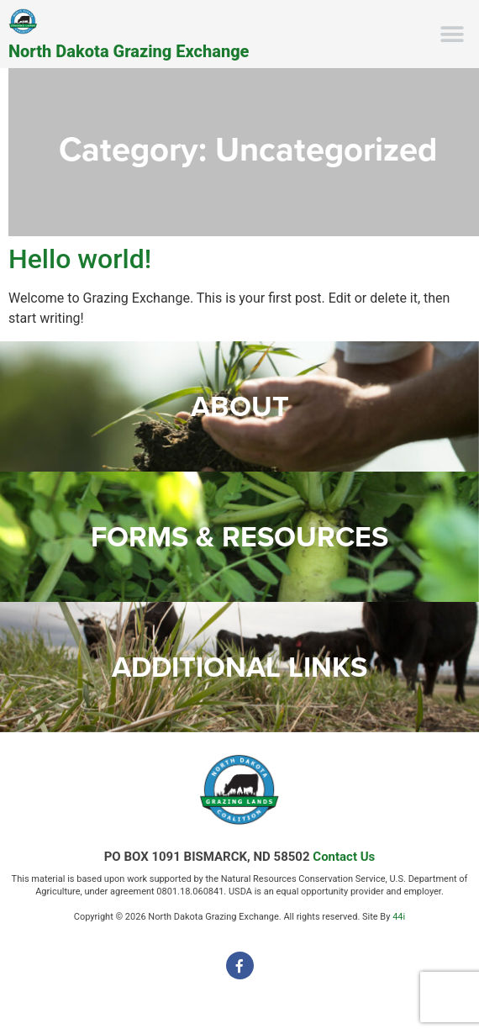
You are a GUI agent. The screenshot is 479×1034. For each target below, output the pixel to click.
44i (398, 916)
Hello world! (79, 259)
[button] (452, 34)
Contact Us (344, 856)
